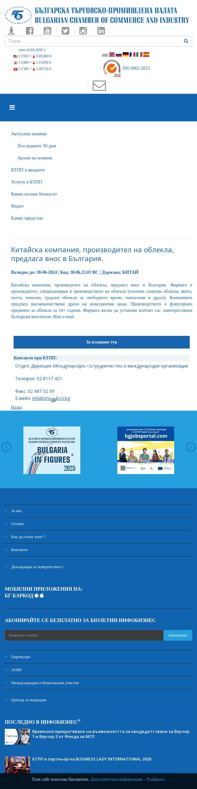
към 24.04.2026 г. (32, 50)
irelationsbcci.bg (51, 398)
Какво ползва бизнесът (34, 193)
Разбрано (155, 779)
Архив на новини (34, 157)
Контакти (16, 549)
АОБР (13, 669)
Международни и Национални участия (42, 682)
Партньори (17, 656)
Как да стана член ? (25, 536)
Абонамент (178, 635)
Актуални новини (28, 133)
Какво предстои (27, 218)
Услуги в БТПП (26, 181)
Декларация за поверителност (34, 566)
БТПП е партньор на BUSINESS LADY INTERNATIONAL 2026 (91, 759)
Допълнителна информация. (117, 779)
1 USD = (33, 56)
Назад (16, 407)
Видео (17, 205)
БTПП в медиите (28, 169)
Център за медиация (25, 699)
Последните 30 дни (36, 145)
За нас (13, 510)
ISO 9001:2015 (126, 68)
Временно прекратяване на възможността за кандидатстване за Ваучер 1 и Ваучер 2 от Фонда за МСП (110, 733)
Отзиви (14, 523)
